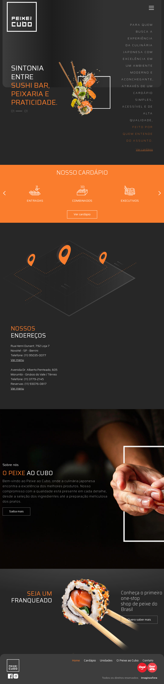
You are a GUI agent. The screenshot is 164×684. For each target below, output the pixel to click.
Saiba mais (16, 511)
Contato (148, 660)
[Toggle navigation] (151, 8)
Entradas (35, 193)
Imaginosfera (149, 678)
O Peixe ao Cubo (128, 660)
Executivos (130, 193)
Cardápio (90, 660)
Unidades (106, 660)
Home (76, 660)
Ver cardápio (144, 149)
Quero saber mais (139, 619)
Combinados (82, 193)
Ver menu (17, 360)
